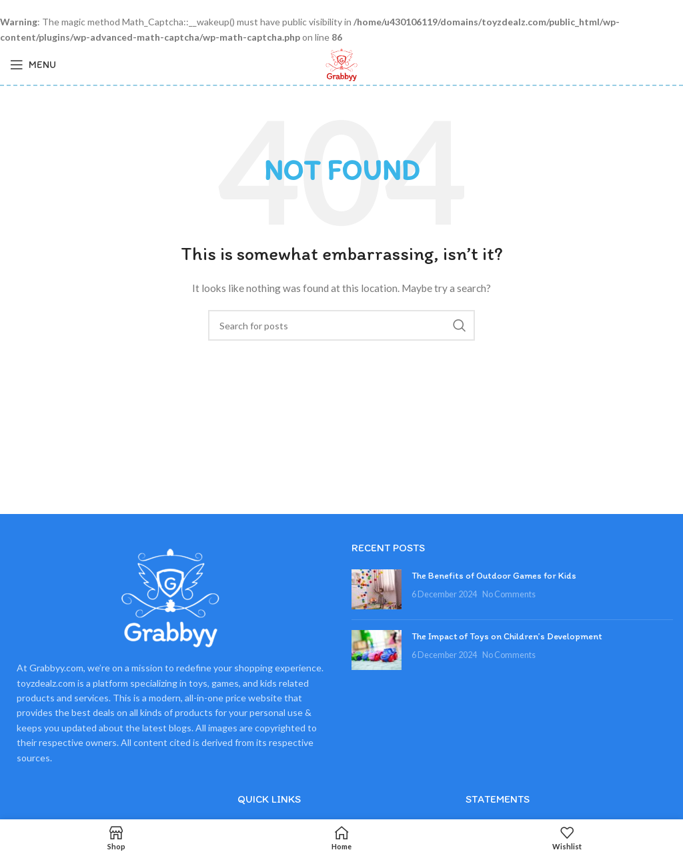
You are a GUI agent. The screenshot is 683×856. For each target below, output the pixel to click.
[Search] (341, 325)
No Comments (509, 594)
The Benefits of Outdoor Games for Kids (494, 575)
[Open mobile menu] (33, 64)
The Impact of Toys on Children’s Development (507, 636)
